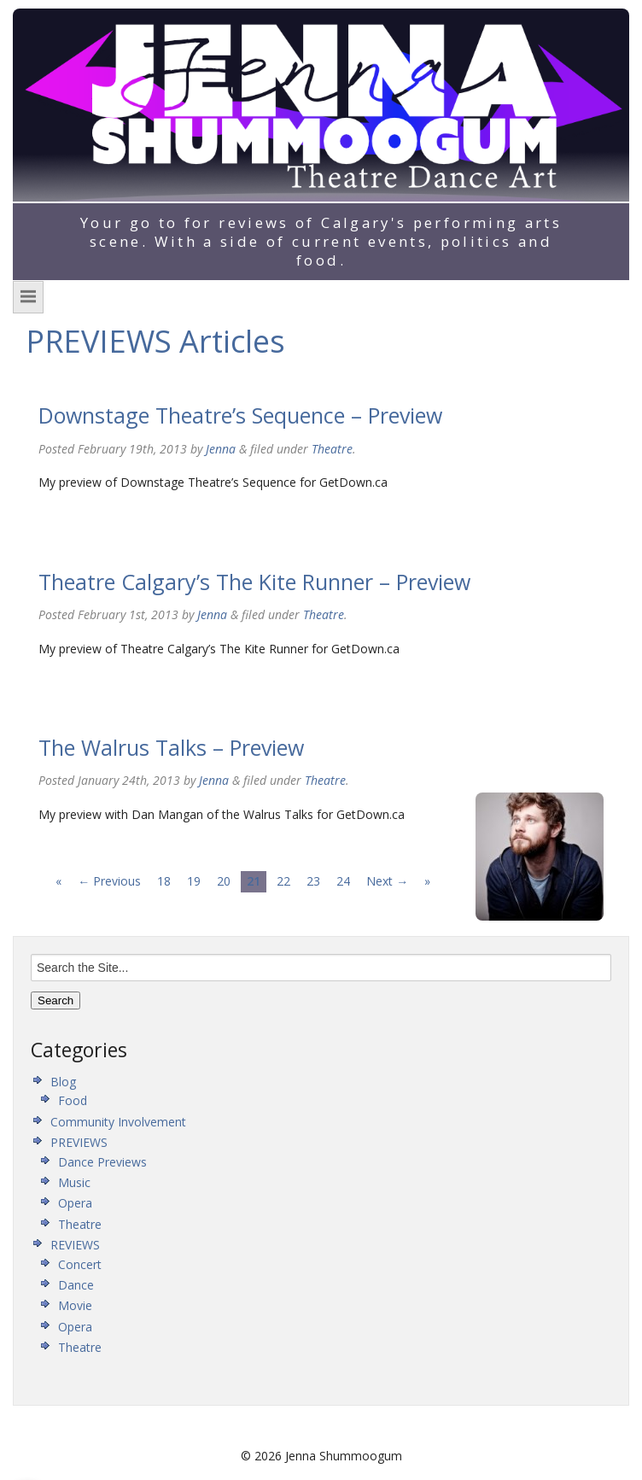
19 (194, 881)
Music (74, 1182)
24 (343, 881)
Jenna (221, 449)
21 (253, 881)
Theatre (332, 449)
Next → (387, 881)
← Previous (109, 881)
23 (313, 881)
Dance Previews (102, 1162)
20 (224, 881)
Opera (75, 1203)
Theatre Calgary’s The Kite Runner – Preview (254, 581)
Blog (63, 1081)
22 (283, 881)
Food (72, 1100)
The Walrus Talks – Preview (171, 747)
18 (164, 881)
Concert (80, 1264)
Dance (76, 1285)
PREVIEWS (79, 1142)
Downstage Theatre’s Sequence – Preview (240, 415)
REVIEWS (75, 1245)
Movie (75, 1305)
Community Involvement (118, 1122)
